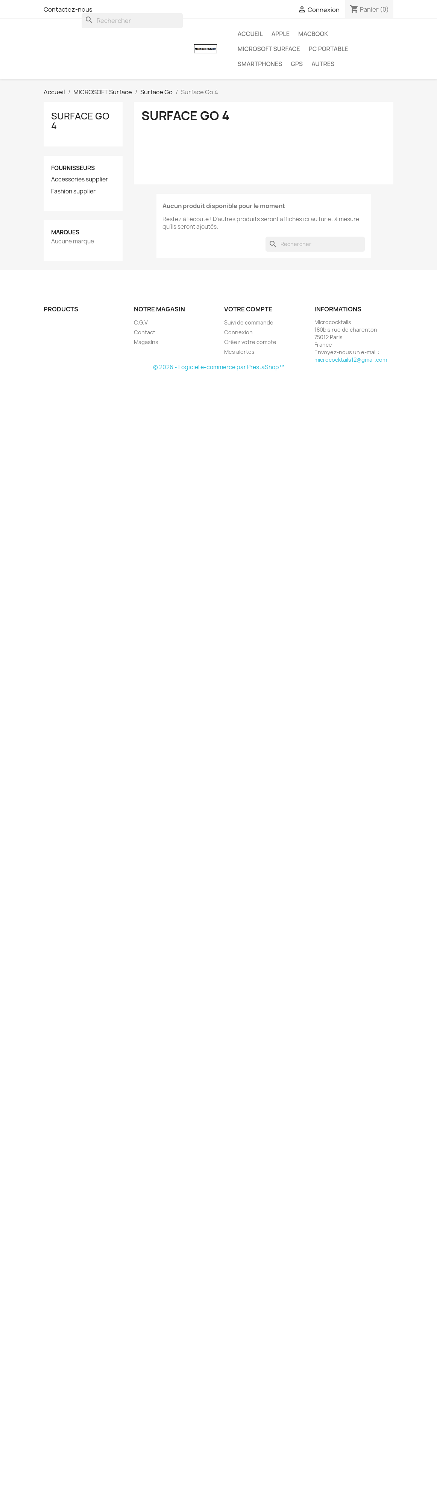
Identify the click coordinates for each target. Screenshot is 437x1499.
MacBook (313, 34)
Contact (144, 332)
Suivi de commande (248, 322)
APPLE (281, 34)
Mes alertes (239, 351)
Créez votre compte (250, 342)
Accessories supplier (79, 179)
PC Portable (328, 49)
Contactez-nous (68, 9)
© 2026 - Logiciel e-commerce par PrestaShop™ (218, 367)
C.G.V (141, 322)
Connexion (238, 332)
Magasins (146, 342)
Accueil (250, 34)
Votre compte (248, 309)
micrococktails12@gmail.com (350, 359)
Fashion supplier (73, 191)
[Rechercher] (132, 20)
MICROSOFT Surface (269, 49)
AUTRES (322, 64)
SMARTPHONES (260, 64)
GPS (297, 64)
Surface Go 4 (80, 121)
